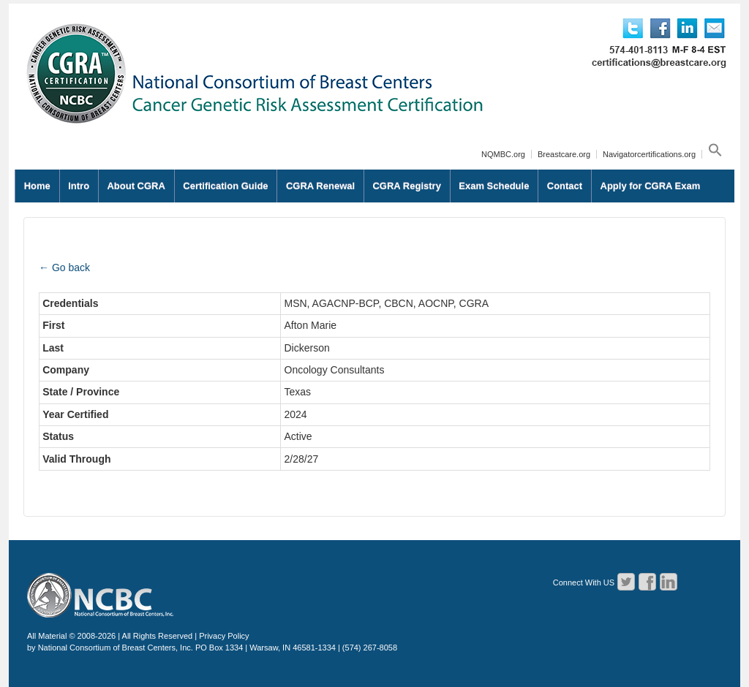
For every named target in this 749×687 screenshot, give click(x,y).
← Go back (64, 267)
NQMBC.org (503, 154)
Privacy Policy (224, 635)
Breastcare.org (564, 154)
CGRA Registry (406, 186)
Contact (564, 186)
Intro (78, 186)
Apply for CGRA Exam (651, 186)
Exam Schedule (494, 186)
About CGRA (136, 186)
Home (37, 186)
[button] (713, 154)
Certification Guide (225, 186)
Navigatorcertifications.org (649, 154)
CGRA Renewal (320, 186)
